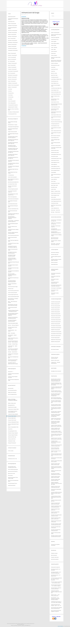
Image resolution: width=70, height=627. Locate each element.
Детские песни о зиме (11, 473)
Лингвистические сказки (55, 150)
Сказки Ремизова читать (55, 137)
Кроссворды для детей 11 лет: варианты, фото (55, 575)
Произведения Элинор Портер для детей (13, 262)
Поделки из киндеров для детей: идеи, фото (56, 500)
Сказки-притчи (53, 53)
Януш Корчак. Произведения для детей (13, 357)
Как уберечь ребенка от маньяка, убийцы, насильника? (56, 260)
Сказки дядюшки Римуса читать (56, 154)
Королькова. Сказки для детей (56, 145)
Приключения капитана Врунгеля (13, 198)
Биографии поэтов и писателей (56, 371)
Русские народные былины (55, 170)
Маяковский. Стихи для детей (12, 75)
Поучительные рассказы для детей (12, 211)
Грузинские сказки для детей (55, 317)
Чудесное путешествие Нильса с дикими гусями (56, 35)
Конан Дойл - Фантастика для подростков (55, 226)
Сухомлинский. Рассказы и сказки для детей (13, 244)
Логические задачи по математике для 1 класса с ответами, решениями (56, 579)
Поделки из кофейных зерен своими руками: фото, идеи (55, 429)
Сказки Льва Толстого (54, 69)
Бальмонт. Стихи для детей (12, 55)
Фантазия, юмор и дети (54, 254)
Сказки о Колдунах (54, 55)
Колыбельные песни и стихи (12, 458)
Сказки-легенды (53, 45)
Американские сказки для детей (56, 327)
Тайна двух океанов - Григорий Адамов (56, 241)
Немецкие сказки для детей (55, 307)
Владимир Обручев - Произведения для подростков (56, 232)
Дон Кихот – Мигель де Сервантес (13, 325)
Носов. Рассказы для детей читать (13, 290)
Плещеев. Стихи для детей (12, 69)
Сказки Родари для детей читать (56, 201)
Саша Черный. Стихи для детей (13, 71)
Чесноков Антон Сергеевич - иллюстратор (55, 545)
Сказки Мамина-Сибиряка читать (56, 79)
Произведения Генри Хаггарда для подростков (13, 167)
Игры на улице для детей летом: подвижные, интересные (56, 611)
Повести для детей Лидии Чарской (13, 296)
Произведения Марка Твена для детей (13, 134)
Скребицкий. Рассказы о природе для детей (13, 230)
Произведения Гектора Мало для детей (13, 278)
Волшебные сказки (54, 187)
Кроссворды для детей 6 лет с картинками (55, 569)
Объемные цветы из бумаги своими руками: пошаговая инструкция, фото (55, 422)
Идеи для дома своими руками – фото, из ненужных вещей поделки (56, 398)
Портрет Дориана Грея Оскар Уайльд (12, 172)
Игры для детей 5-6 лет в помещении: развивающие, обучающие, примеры (55, 598)
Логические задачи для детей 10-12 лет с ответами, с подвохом (56, 585)
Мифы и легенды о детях (12, 403)
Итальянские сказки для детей (56, 319)
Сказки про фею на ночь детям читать (56, 133)
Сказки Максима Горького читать (56, 158)
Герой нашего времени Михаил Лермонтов (13, 129)
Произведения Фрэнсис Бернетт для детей (13, 265)
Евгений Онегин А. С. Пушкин (12, 124)
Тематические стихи (11, 21)
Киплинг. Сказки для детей (55, 177)
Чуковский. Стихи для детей (12, 32)
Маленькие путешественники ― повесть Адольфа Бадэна (13, 360)
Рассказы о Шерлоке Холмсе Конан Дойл (12, 328)
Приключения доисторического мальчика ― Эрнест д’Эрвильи (13, 341)
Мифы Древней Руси (11, 405)
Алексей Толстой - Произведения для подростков (56, 220)
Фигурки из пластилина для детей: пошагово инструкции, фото (56, 445)
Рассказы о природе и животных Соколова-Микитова (13, 233)
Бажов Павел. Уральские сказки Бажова (56, 206)
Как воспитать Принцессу (55, 252)
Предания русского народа (12, 407)
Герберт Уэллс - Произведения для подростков (56, 223)
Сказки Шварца (53, 172)
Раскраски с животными (55, 557)
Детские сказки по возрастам (55, 135)
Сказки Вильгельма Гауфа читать (56, 88)
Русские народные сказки (55, 195)
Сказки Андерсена (54, 164)
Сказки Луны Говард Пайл (55, 37)
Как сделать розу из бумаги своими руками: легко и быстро (56, 474)
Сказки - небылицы (54, 47)
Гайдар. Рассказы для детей (12, 131)
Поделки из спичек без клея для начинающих (56, 471)
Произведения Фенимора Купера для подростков (13, 152)
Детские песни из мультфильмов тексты (13, 481)
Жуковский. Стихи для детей (12, 25)
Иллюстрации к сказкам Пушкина (55, 280)
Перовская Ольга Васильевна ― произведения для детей (13, 318)
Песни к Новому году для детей (13, 469)
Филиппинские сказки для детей (56, 331)
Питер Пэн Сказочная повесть (55, 119)
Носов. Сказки (53, 181)
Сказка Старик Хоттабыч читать (56, 114)
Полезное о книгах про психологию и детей (54, 358)
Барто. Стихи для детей (11, 38)
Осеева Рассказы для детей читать (12, 308)
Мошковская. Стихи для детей (12, 42)
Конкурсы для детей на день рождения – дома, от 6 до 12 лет (56, 605)
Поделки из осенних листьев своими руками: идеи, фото (55, 487)
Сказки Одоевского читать (55, 125)
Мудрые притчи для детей (12, 392)
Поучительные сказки (54, 156)
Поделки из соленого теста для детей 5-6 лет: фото (56, 451)
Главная (9, 13)
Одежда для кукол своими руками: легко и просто (56, 458)
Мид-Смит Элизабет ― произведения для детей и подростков (12, 274)
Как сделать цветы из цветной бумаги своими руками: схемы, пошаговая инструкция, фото (56, 380)
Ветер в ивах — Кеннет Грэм (55, 210)
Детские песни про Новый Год (12, 471)
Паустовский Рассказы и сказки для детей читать (13, 194)
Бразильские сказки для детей (56, 335)
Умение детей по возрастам (55, 567)
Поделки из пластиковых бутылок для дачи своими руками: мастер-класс (56, 454)
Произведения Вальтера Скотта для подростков (13, 158)
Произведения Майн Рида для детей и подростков (13, 155)
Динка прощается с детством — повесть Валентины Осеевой (13, 305)
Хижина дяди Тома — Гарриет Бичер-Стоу (12, 346)
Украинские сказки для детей (55, 313)
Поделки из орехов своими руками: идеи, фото (55, 512)
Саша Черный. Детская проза (12, 203)
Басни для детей (10, 388)
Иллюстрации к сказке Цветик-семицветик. (56, 274)
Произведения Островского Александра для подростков (12, 247)
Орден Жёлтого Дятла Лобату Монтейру (55, 58)
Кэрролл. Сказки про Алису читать (55, 96)
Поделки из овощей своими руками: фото (55, 509)
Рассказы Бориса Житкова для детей (13, 206)
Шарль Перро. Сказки (54, 185)
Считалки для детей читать (12, 113)
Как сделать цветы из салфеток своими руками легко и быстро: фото (56, 408)
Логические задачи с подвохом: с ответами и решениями (56, 588)
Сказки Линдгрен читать (55, 90)
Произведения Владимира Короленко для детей (12, 321)
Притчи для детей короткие (12, 390)
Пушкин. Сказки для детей (55, 32)
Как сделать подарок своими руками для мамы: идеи (55, 480)
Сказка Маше (53, 67)
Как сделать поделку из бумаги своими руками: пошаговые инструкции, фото (56, 415)
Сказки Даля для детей (54, 77)
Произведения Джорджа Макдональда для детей (12, 281)
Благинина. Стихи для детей (12, 40)
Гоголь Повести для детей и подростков (12, 191)
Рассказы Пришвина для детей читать (13, 224)
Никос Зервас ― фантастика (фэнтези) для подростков (55, 244)
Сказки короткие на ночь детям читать (56, 128)
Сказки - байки (53, 49)
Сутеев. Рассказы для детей (12, 292)
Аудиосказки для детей (11, 16)
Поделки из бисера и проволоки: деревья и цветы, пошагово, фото (56, 426)
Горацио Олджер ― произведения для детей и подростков (13, 221)
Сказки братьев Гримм (54, 203)
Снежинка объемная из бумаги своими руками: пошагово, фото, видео (56, 497)
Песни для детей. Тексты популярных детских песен (12, 467)
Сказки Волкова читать (54, 81)
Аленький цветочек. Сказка (55, 183)
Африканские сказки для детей (56, 339)
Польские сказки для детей (55, 337)
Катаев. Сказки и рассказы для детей (56, 175)
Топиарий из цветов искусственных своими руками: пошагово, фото (56, 442)
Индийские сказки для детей (55, 329)
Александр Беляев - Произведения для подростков (56, 229)
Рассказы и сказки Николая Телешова (12, 186)
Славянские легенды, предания (13, 414)
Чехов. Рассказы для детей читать (13, 235)
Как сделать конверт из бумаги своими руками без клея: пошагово (56, 432)
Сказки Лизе (53, 71)
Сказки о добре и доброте (55, 43)
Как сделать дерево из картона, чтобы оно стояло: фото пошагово (56, 391)
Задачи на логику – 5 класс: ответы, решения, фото (55, 595)
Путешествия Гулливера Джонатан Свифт (55, 109)
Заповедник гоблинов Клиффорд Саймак (56, 235)
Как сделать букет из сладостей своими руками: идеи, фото (56, 412)
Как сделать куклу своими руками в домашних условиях (56, 515)
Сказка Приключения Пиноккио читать (56, 117)
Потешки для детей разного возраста (12, 28)
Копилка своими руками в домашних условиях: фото (55, 448)
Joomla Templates (60, 626)
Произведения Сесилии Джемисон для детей (13, 271)
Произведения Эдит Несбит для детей (13, 170)
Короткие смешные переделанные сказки (13, 380)
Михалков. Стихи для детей (12, 36)
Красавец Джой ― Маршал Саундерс (12, 335)
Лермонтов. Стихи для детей (12, 30)
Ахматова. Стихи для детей (12, 79)
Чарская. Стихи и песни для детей (13, 85)
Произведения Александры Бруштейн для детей (12, 253)
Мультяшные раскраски (54, 559)
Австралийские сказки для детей (56, 333)
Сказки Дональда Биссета (55, 123)
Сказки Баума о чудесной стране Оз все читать (56, 148)
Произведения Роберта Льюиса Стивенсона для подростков (13, 149)
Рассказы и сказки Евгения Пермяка (12, 284)
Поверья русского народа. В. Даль (13, 409)
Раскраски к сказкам (54, 553)
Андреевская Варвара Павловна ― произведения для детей (13, 311)
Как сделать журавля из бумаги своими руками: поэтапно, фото (56, 405)
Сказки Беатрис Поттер (54, 39)
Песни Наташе (10, 475)
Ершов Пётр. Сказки (54, 75)
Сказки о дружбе (53, 41)
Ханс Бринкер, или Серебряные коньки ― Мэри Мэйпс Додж (13, 349)
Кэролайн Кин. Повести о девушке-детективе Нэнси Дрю (13, 363)
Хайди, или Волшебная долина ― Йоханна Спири (13, 338)
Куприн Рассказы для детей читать (12, 238)
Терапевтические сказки (55, 152)
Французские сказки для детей (56, 315)
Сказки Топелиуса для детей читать (55, 143)
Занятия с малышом (54, 262)
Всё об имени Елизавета (55, 349)
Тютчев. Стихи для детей (12, 57)
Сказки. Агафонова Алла (55, 208)
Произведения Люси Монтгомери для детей (13, 268)
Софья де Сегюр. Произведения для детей (13, 354)
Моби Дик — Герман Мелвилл (12, 351)
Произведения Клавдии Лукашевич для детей (11, 255)
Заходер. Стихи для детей (12, 46)
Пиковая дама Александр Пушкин (13, 126)
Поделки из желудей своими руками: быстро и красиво (55, 503)
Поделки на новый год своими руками (55, 533)
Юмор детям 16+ (10, 371)
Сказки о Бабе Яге (54, 179)
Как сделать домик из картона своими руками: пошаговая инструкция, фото (55, 394)
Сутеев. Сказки (53, 189)
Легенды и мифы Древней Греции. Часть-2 (13, 424)
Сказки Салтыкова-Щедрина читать (55, 86)
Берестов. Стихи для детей (12, 44)
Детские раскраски (54, 555)
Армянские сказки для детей (55, 323)
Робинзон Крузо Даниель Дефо (13, 323)
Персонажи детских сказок (55, 65)
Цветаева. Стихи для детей (12, 77)
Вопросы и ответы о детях (55, 360)
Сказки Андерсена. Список (55, 166)
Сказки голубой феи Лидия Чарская (55, 140)
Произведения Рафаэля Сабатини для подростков (13, 164)
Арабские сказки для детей (55, 303)
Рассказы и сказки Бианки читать (13, 208)
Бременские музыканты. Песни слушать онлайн (13, 478)
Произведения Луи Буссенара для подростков (13, 161)
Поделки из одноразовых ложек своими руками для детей (56, 506)
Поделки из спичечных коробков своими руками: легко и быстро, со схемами (56, 467)
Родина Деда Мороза (54, 264)
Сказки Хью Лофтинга (54, 63)
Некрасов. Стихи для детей (12, 63)
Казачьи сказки (53, 197)
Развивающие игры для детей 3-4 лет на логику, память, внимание (56, 602)
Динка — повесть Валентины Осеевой (12, 302)
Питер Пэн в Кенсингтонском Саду (56, 121)
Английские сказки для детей (55, 301)
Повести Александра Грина (12, 196)
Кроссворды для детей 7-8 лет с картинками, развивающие (56, 572)
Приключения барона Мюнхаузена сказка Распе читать (56, 104)
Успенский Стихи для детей (12, 48)
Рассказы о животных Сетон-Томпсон (12, 227)
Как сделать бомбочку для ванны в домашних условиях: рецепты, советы (56, 493)
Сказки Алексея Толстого (55, 160)
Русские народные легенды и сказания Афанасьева (12, 412)
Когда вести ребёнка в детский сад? (56, 257)
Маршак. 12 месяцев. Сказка (55, 191)
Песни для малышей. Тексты (12, 483)
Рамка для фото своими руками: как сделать (56, 490)
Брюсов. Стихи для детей (12, 59)
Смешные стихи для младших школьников (12, 377)
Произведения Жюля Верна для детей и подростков (13, 140)
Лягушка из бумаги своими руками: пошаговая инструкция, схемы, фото (56, 435)
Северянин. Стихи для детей (12, 83)
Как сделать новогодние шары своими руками (56, 527)
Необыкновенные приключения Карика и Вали (56, 112)
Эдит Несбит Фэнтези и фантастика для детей (54, 238)
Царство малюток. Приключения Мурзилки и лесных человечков (56, 61)
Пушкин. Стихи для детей (12, 23)
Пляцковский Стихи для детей (12, 50)
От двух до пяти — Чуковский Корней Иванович (55, 363)
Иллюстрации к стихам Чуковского (54, 290)
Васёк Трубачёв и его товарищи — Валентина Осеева (13, 299)
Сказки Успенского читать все (55, 193)
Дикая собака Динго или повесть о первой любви (13, 179)
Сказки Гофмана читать (54, 83)
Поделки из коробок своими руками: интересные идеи (55, 464)
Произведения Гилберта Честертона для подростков (12, 146)
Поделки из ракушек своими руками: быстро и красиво (55, 477)
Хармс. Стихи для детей (12, 81)
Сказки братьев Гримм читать (55, 168)
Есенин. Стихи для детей (12, 53)
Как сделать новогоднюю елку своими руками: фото (55, 530)
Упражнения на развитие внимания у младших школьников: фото (56, 591)
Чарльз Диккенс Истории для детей (12, 201)
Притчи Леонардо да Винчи (12, 394)
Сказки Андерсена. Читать (55, 162)
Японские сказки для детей (55, 309)
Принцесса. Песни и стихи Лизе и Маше (13, 109)
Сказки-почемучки (54, 51)
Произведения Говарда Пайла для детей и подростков (13, 214)
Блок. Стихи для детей (11, 73)
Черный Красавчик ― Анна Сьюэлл (12, 331)
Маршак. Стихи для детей (12, 34)
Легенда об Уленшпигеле (12, 442)
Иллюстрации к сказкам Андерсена (55, 293)
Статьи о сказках (10, 450)
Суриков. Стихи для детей (12, 67)
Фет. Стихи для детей (11, 61)
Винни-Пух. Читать (54, 73)
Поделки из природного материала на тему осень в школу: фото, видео (56, 483)
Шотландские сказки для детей (56, 325)
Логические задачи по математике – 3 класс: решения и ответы (56, 582)
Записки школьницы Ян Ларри (13, 286)
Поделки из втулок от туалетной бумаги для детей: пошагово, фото (56, 438)
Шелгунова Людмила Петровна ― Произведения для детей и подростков (13, 314)
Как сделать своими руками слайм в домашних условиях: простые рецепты (56, 387)
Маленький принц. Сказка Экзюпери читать (55, 99)
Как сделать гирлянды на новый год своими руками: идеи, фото (56, 524)
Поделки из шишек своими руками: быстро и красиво (56, 461)
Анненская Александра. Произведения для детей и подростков (12, 259)
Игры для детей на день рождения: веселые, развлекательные (56, 608)
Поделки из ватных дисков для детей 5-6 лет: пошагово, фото (56, 419)
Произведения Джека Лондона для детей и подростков (13, 137)
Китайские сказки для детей (55, 311)
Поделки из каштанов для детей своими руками (56, 521)
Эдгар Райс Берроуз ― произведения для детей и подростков (12, 217)
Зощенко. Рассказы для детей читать (12, 250)
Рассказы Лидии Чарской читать (13, 294)
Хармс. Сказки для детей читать (56, 130)
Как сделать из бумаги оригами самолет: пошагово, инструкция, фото (56, 401)
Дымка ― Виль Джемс (11, 333)
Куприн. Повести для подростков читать (13, 241)
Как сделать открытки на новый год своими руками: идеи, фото (56, 536)
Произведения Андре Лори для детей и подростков (13, 143)
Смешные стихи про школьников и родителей (13, 374)
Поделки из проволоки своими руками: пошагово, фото (56, 518)
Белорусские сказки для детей (56, 321)
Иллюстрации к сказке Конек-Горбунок (55, 277)
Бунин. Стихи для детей (11, 65)
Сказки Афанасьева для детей (56, 199)
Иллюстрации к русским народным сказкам (55, 283)
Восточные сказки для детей (55, 305)
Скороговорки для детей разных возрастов (13, 19)
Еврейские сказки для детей (55, 341)
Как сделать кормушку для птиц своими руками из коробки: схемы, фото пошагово (56, 384)
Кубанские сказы (10, 288)
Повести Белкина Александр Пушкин (12, 122)
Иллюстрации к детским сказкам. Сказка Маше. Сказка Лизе (56, 285)
